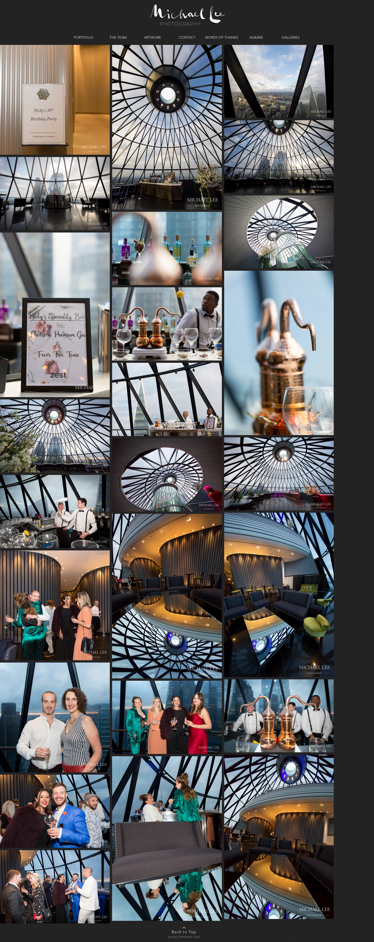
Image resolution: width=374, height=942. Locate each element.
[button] (293, 937)
